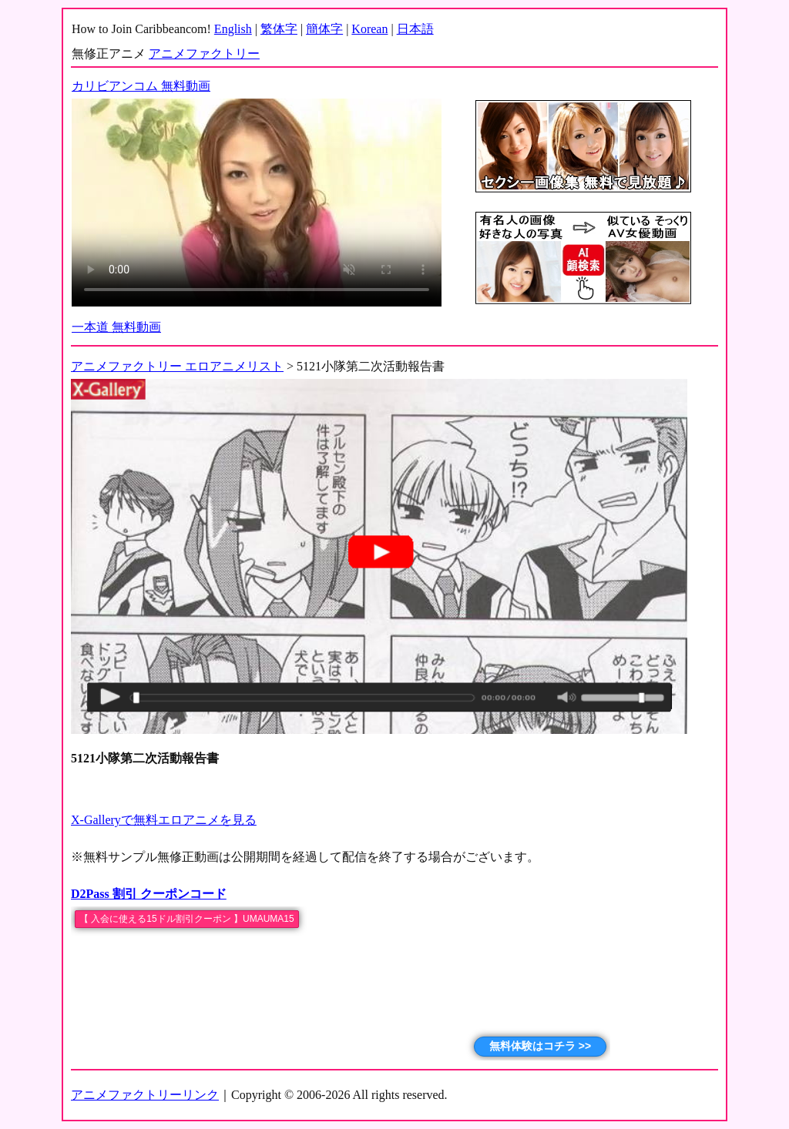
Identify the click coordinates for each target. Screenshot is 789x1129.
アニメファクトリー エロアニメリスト (177, 366)
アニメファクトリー (204, 53)
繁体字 (278, 28)
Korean (369, 28)
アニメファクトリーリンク (145, 1094)
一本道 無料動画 (116, 326)
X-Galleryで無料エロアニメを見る (164, 819)
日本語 (415, 28)
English (233, 28)
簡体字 (324, 28)
